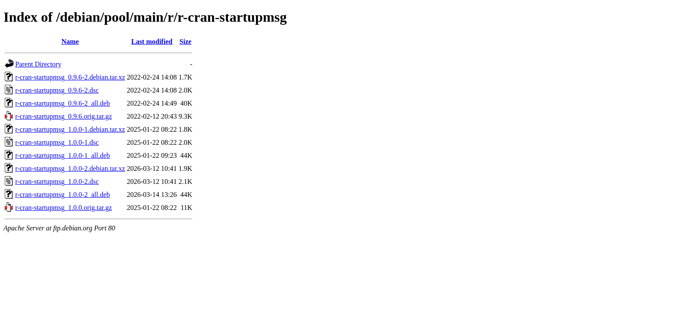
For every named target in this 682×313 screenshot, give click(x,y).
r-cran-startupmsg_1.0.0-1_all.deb (62, 155)
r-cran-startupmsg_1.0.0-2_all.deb (62, 194)
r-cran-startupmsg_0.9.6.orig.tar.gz (63, 116)
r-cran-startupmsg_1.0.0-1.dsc (57, 142)
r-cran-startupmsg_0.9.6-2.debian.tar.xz (70, 77)
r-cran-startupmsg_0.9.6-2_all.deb (62, 103)
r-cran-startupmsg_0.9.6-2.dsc (57, 90)
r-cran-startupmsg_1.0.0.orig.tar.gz (63, 207)
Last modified (152, 41)
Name (70, 41)
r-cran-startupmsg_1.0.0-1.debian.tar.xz (70, 129)
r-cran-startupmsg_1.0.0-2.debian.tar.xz (70, 168)
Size (186, 41)
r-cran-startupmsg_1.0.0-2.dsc (57, 181)
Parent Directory (38, 64)
